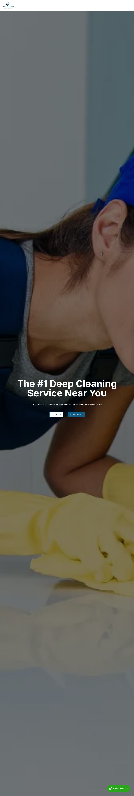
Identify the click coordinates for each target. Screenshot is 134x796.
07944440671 (76, 414)
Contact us (56, 414)
